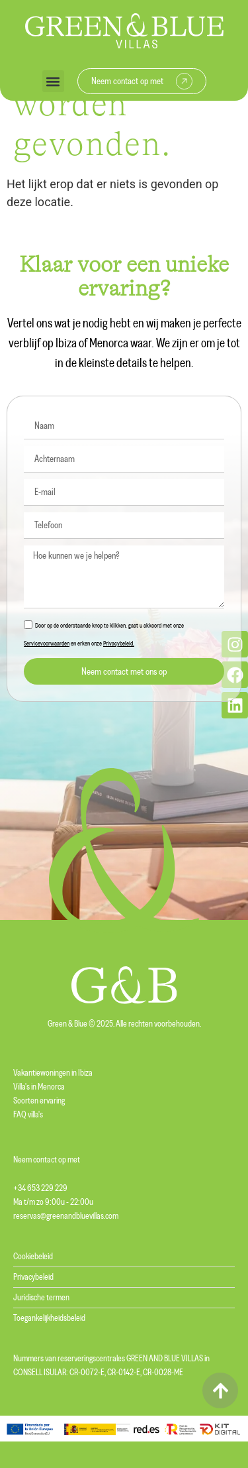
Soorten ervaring (39, 1100)
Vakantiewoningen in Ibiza (53, 1073)
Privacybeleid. (118, 643)
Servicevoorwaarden (46, 643)
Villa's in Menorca (39, 1087)
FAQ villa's (28, 1114)
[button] (53, 81)
